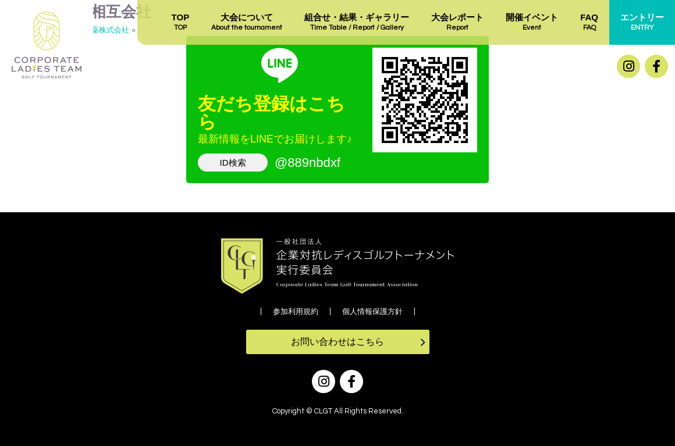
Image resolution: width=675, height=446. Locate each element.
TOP (181, 22)
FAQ (589, 22)
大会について (246, 22)
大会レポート (457, 22)
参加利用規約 (295, 311)
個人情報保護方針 (372, 311)
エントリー (642, 22)
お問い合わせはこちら (337, 342)
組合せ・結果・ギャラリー (356, 22)
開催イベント (532, 22)
